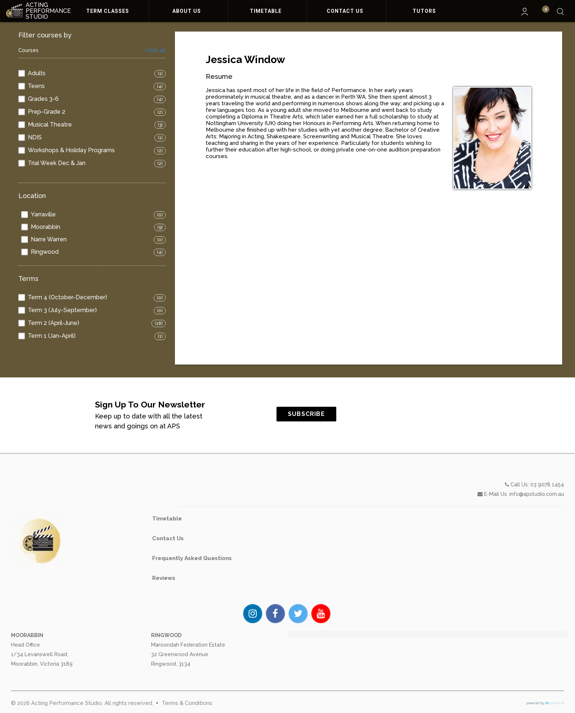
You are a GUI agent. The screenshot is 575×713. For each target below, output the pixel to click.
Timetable (267, 11)
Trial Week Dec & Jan (56, 163)
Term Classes (109, 11)
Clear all (155, 50)
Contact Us (346, 11)
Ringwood (45, 251)
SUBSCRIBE (338, 413)
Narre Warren (49, 239)
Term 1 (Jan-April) (52, 335)
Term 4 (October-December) (67, 297)
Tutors (426, 11)
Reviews (163, 610)
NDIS (35, 137)
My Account (524, 11)
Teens (36, 86)
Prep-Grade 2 (46, 111)
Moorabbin (45, 226)
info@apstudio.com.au (536, 526)
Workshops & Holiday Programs (71, 150)
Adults (36, 73)
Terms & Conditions (187, 703)
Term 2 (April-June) (53, 322)
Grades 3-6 (43, 98)
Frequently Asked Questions (192, 590)
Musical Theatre (50, 124)
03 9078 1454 (547, 517)
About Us (188, 11)
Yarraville (43, 214)
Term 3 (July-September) (62, 310)
